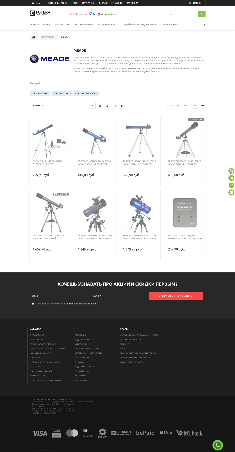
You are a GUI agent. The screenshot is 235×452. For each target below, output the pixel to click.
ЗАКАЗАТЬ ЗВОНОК (219, 445)
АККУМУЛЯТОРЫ (37, 376)
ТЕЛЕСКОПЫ (35, 367)
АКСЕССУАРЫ (80, 376)
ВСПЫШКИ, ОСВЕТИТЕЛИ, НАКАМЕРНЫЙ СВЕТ (50, 349)
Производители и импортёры (135, 358)
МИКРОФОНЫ (81, 344)
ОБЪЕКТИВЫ (80, 335)
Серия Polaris (62, 93)
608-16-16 (84, 14)
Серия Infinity (40, 93)
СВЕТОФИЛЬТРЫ (82, 371)
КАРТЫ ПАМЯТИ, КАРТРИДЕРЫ (88, 353)
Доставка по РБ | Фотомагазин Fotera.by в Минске (142, 335)
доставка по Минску (130, 340)
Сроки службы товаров (132, 362)
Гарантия (124, 344)
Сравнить (38, 105)
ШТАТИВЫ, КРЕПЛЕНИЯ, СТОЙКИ (44, 362)
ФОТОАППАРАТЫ (37, 335)
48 (185, 105)
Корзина (197, 3)
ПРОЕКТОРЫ (35, 358)
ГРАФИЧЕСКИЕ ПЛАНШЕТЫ (42, 371)
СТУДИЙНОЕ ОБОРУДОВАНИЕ (43, 344)
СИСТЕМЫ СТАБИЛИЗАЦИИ (87, 349)
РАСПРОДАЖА (81, 380)
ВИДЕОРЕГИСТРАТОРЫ (85, 367)
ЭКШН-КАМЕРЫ (36, 340)
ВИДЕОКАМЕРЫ (82, 340)
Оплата (123, 349)
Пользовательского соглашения (78, 303)
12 (170, 105)
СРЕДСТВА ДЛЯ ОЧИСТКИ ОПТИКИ (45, 380)
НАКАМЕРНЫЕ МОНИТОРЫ (42, 353)
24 (178, 105)
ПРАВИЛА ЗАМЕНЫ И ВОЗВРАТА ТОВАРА (138, 353)
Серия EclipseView (86, 93)
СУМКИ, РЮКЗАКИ (82, 358)
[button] (231, 171)
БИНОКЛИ (79, 362)
